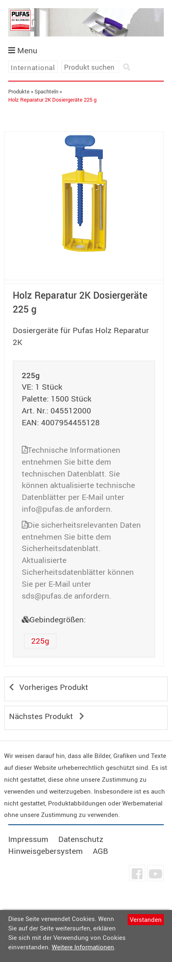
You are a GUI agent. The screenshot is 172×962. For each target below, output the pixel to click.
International (33, 67)
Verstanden (146, 919)
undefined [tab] (84, 268)
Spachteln (46, 91)
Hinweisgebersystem (45, 851)
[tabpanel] (84, 193)
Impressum (28, 839)
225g (40, 640)
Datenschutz (80, 839)
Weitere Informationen (83, 947)
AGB (100, 851)
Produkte (19, 91)
